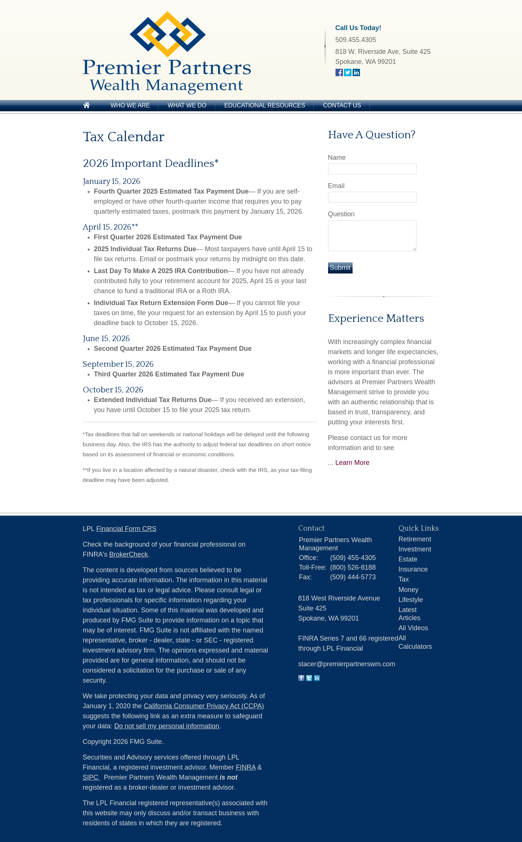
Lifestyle (411, 599)
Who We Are (130, 105)
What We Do (187, 105)
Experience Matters (376, 318)
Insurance (413, 569)
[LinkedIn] (317, 679)
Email (336, 186)
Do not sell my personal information (166, 726)
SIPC (91, 777)
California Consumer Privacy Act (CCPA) (204, 706)
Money (409, 589)
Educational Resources (264, 105)
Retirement (415, 539)
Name (337, 157)
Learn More (352, 462)
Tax (404, 579)
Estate (408, 559)
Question (341, 214)
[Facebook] (301, 679)
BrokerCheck (128, 554)
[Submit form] (340, 267)
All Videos (413, 628)
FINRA (246, 767)
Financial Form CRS (126, 528)
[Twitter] (309, 679)
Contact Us (342, 105)
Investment (415, 549)
